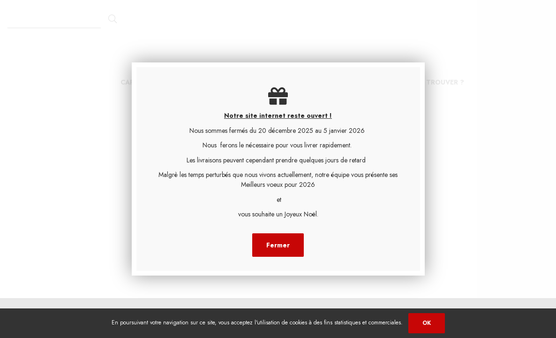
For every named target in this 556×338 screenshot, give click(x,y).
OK (426, 323)
